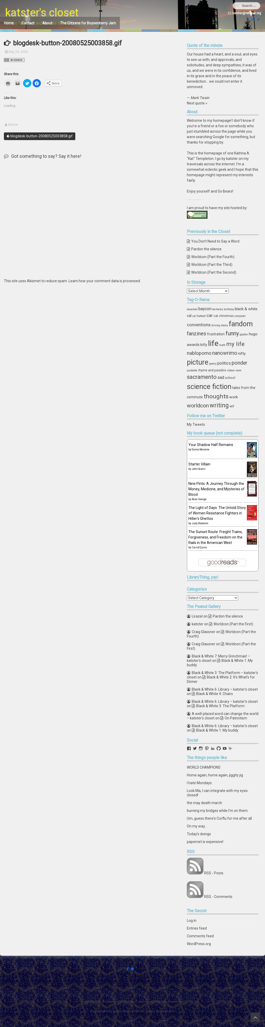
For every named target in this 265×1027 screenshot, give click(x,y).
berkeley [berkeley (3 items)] (217, 309)
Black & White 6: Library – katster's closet (225, 689)
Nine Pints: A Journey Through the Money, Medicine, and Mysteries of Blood (216, 489)
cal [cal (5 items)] (189, 316)
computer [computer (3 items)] (240, 316)
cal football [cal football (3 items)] (199, 316)
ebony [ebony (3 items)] (224, 325)
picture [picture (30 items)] (197, 362)
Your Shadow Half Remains (210, 445)
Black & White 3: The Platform (220, 706)
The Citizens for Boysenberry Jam (88, 23)
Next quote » (197, 103)
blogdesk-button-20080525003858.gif (39, 136)
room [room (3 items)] (238, 370)
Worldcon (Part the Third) (211, 265)
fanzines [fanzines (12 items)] (196, 333)
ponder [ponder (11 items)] (239, 363)
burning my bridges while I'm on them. (217, 811)
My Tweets (196, 424)
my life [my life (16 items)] (235, 344)
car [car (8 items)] (210, 315)
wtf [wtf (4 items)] (232, 406)
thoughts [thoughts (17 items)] (216, 396)
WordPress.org (199, 944)
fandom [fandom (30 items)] (241, 324)
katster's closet (42, 12)
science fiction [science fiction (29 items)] (209, 387)
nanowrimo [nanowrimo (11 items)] (224, 353)
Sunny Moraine (200, 449)
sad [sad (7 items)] (220, 377)
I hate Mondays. (199, 783)
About (47, 23)
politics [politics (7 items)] (224, 363)
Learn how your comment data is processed (104, 281)
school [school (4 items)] (230, 378)
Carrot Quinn (199, 547)
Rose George (199, 499)
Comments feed (200, 936)
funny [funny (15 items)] (232, 333)
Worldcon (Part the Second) (213, 272)
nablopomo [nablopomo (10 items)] (199, 353)
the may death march (204, 803)
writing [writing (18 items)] (219, 405)
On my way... (197, 826)
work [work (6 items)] (233, 397)
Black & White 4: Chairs (214, 694)
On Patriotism (236, 718)
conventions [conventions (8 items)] (199, 324)
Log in (191, 920)
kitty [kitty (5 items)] (203, 345)
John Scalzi (198, 469)
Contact (27, 23)
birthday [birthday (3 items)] (229, 309)
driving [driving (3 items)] (215, 325)
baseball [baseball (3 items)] (192, 309)
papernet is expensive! (205, 842)
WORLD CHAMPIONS (203, 767)
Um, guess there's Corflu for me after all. (220, 818)
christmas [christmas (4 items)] (226, 316)
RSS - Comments (218, 897)
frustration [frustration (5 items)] (216, 334)
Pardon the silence (206, 249)
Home (9, 23)
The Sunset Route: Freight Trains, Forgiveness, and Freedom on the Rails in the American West (215, 537)
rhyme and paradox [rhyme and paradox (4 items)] (212, 370)
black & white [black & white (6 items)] (246, 309)
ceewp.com (166, 1011)
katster (13, 124)
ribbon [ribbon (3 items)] (231, 370)
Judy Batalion (200, 523)
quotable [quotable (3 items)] (192, 370)
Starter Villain (199, 464)
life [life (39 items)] (213, 343)
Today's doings (199, 834)
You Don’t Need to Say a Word (215, 241)
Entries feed (197, 928)
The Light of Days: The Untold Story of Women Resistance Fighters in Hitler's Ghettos (217, 513)
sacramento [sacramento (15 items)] (202, 377)
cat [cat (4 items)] (216, 316)
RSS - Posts (213, 873)
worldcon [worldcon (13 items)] (198, 405)
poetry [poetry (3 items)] (213, 363)
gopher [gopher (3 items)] (244, 334)
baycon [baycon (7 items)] (204, 308)
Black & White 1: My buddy (217, 730)
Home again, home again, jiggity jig (215, 775)
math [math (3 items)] (222, 345)
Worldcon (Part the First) (233, 624)
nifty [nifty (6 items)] (242, 353)
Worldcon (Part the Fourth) (212, 257)
